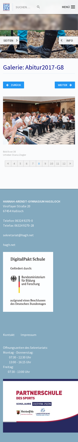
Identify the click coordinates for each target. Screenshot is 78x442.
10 (51, 163)
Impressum (28, 335)
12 (64, 163)
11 (57, 163)
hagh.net (9, 245)
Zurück (13, 85)
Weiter (65, 85)
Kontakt (9, 335)
